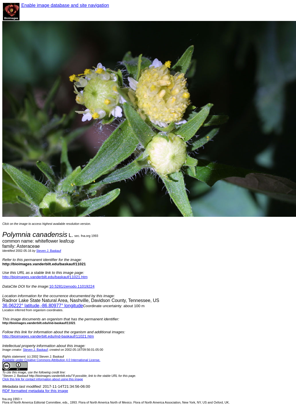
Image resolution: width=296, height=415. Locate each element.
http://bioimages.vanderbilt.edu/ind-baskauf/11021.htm (48, 336)
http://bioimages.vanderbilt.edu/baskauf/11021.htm (44, 277)
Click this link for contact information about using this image (42, 379)
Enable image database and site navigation (65, 5)
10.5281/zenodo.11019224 (72, 286)
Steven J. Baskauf (48, 250)
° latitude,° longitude (42, 305)
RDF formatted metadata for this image (35, 391)
